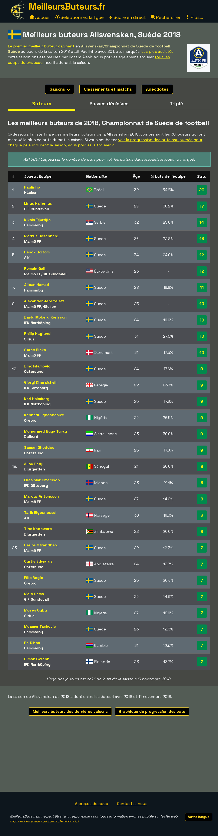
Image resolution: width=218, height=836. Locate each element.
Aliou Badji (33, 463)
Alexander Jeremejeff (44, 301)
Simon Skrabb (36, 658)
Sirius (29, 339)
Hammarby (33, 225)
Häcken (30, 192)
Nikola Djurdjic (37, 219)
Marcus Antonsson (41, 496)
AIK (27, 257)
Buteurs (41, 103)
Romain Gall (34, 268)
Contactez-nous (132, 803)
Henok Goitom (37, 252)
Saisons (60, 89)
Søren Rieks (35, 349)
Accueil (40, 17)
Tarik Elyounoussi (40, 512)
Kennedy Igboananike (44, 414)
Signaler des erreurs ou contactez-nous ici (44, 821)
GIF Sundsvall (36, 208)
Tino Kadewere (38, 528)
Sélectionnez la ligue (79, 17)
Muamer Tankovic (40, 626)
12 (201, 255)
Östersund (34, 371)
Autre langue (198, 817)
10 (201, 303)
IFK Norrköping (37, 322)
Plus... (194, 17)
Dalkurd (31, 436)
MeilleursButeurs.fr (67, 6)
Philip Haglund (37, 333)
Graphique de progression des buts (152, 711)
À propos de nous (91, 803)
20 (201, 190)
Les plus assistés (157, 51)
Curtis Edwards (38, 561)
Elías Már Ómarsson (42, 479)
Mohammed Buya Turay (45, 431)
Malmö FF (32, 241)
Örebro (30, 420)
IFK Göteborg (36, 387)
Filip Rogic (33, 577)
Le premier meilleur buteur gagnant (41, 46)
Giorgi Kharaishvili (40, 382)
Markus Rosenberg (41, 235)
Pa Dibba (32, 642)
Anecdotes (157, 89)
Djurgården (34, 469)
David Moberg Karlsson (45, 317)
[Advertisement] (109, 760)
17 (201, 206)
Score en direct (127, 17)
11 (202, 287)
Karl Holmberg (37, 398)
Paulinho (32, 187)
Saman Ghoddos (39, 447)
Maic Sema (34, 593)
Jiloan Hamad (36, 284)
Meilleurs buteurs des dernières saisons (70, 711)
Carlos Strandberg (41, 545)
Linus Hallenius (38, 203)
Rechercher (166, 17)
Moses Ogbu (35, 610)
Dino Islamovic (37, 366)
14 (201, 222)
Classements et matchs (108, 89)
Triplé (176, 103)
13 (201, 238)
